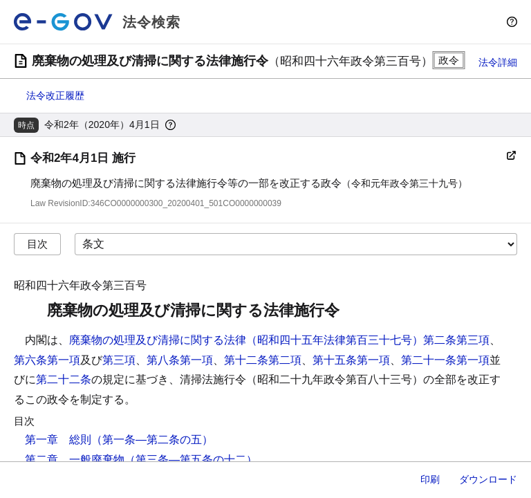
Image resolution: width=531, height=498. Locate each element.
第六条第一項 (47, 360)
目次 (37, 244)
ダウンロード (488, 479)
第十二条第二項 (262, 360)
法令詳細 (497, 62)
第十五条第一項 (351, 360)
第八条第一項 (180, 360)
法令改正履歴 (55, 95)
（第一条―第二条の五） (152, 439)
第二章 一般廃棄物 (74, 459)
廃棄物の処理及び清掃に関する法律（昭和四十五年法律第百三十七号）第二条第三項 (279, 340)
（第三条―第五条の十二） (190, 459)
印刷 (430, 479)
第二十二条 (63, 379)
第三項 (119, 360)
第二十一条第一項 (445, 360)
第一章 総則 (58, 439)
